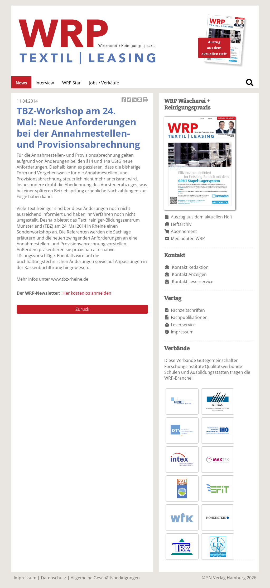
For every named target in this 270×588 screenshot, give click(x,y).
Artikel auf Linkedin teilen (134, 100)
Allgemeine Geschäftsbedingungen (105, 578)
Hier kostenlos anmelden (86, 293)
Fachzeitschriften (188, 310)
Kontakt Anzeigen (189, 274)
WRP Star (71, 83)
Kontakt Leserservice (192, 281)
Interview (45, 83)
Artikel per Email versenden (140, 100)
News (21, 83)
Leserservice (183, 325)
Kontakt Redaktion (190, 267)
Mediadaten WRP (188, 238)
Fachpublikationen (189, 317)
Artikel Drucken (145, 100)
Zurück (82, 309)
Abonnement (184, 231)
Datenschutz (53, 578)
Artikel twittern (129, 100)
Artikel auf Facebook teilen (124, 100)
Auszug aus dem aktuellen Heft (201, 217)
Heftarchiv (181, 224)
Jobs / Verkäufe (104, 83)
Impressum (182, 332)
